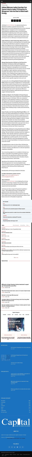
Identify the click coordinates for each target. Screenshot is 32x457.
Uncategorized (5, 219)
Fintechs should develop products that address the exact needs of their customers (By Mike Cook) (8, 338)
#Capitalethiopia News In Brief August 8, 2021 (10, 220)
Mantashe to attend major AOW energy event (10, 295)
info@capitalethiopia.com (9, 437)
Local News (5, 215)
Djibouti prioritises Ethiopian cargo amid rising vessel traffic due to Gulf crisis (12, 246)
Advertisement (16, 225)
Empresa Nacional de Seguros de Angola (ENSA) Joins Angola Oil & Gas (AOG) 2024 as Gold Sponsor (24, 338)
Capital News (3, 245)
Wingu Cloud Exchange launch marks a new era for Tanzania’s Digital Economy (16, 290)
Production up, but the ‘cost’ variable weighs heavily (11, 205)
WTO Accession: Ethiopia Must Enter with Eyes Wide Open (21, 347)
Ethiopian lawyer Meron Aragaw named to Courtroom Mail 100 (10, 254)
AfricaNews (4, 3)
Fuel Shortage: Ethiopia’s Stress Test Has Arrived (19, 355)
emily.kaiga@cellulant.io (8, 176)
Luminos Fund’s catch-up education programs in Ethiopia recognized (14, 208)
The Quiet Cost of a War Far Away (17, 362)
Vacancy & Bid (4, 231)
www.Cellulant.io (11, 25)
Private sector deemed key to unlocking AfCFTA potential (12, 217)
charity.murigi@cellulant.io (12, 175)
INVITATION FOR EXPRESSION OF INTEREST (7, 232)
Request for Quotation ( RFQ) (5, 239)
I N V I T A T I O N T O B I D (5, 236)
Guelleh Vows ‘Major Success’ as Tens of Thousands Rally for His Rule (11, 229)
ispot (4, 203)
